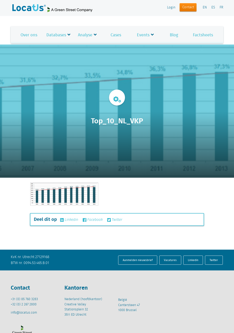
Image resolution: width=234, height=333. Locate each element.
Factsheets (203, 35)
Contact (188, 7)
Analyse (85, 35)
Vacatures (170, 260)
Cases (116, 35)
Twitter (114, 220)
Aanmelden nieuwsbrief (138, 260)
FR (221, 7)
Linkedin (69, 220)
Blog (174, 35)
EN (205, 7)
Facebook (93, 220)
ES (213, 7)
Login (171, 7)
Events (143, 35)
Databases (56, 35)
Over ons (29, 35)
